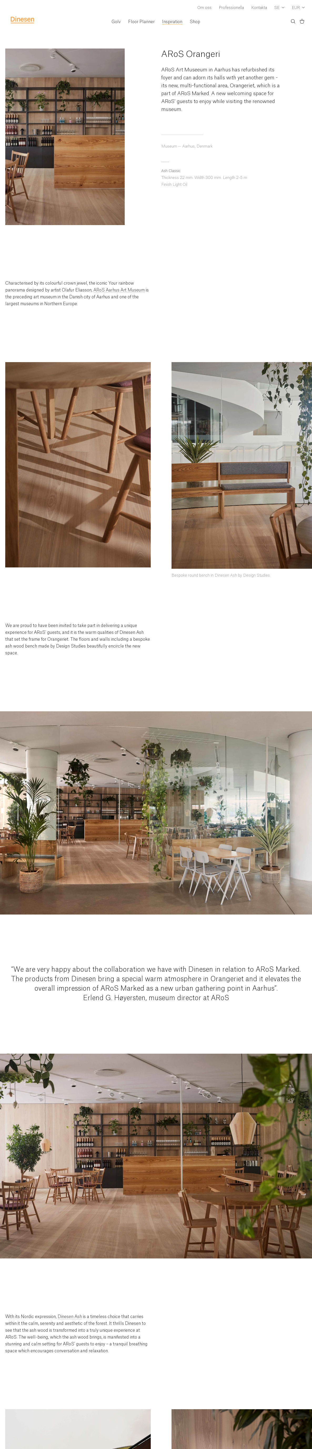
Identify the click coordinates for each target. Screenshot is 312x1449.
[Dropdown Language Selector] (279, 8)
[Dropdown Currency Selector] (298, 8)
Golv (116, 22)
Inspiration (172, 22)
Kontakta (259, 8)
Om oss (204, 8)
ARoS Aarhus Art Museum (119, 290)
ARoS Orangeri (190, 54)
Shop (195, 22)
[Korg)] (302, 22)
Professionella (231, 8)
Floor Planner (141, 22)
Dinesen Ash (70, 1317)
